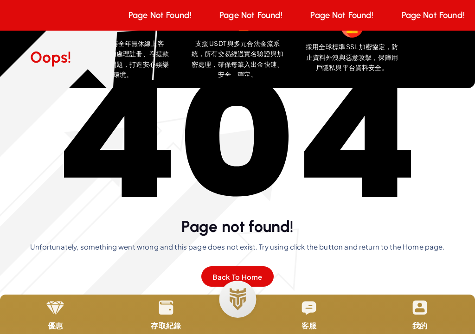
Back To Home (237, 276)
